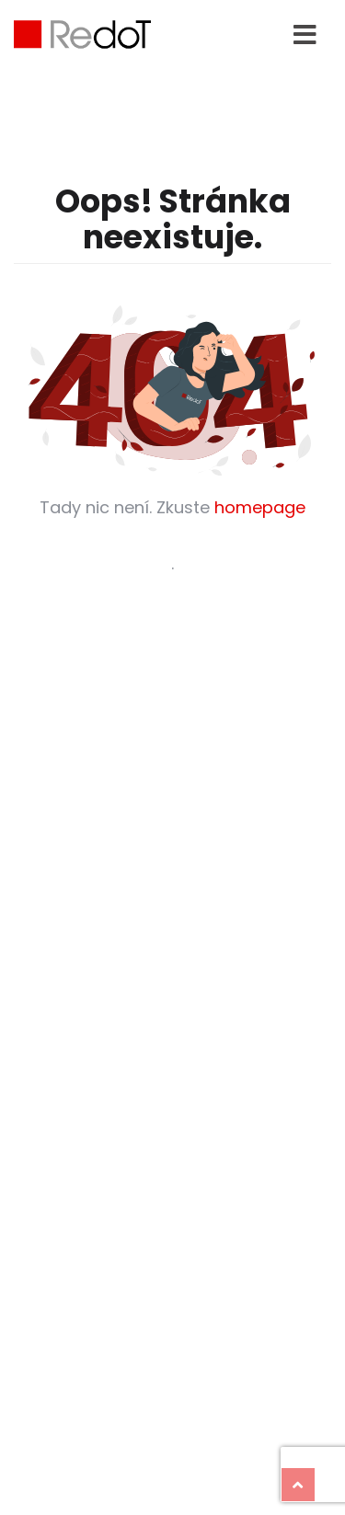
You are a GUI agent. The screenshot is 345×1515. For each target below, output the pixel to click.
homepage (259, 507)
